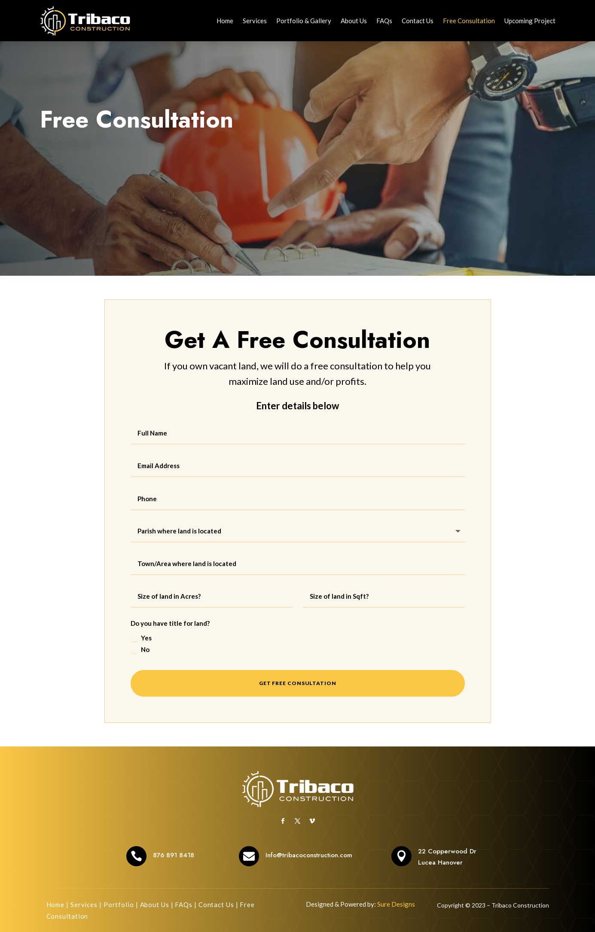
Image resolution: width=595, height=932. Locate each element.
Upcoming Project (529, 20)
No (140, 650)
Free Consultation (469, 20)
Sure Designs (396, 904)
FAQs (384, 20)
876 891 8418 (173, 855)
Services (255, 20)
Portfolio (119, 904)
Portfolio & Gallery (303, 20)
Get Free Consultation (297, 683)
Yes (141, 638)
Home (225, 20)
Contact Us (417, 20)
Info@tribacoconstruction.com (308, 855)
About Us (354, 20)
